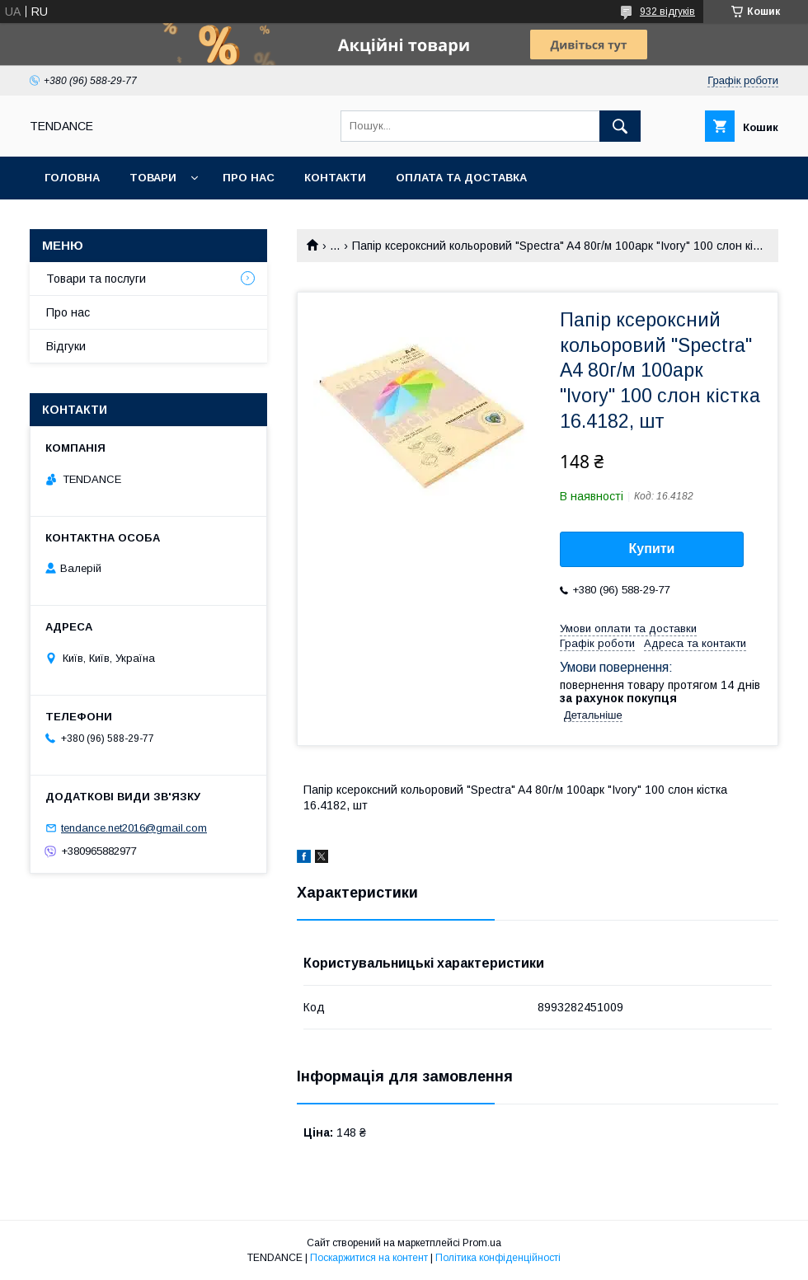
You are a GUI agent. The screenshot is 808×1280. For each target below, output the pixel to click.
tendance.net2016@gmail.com (134, 828)
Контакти (335, 177)
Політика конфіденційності (498, 1258)
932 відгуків (667, 11)
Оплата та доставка (461, 177)
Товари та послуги (96, 278)
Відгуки (66, 346)
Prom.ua (482, 1243)
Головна (72, 177)
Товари (152, 177)
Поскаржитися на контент (369, 1258)
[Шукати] (620, 126)
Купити (652, 549)
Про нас (249, 177)
